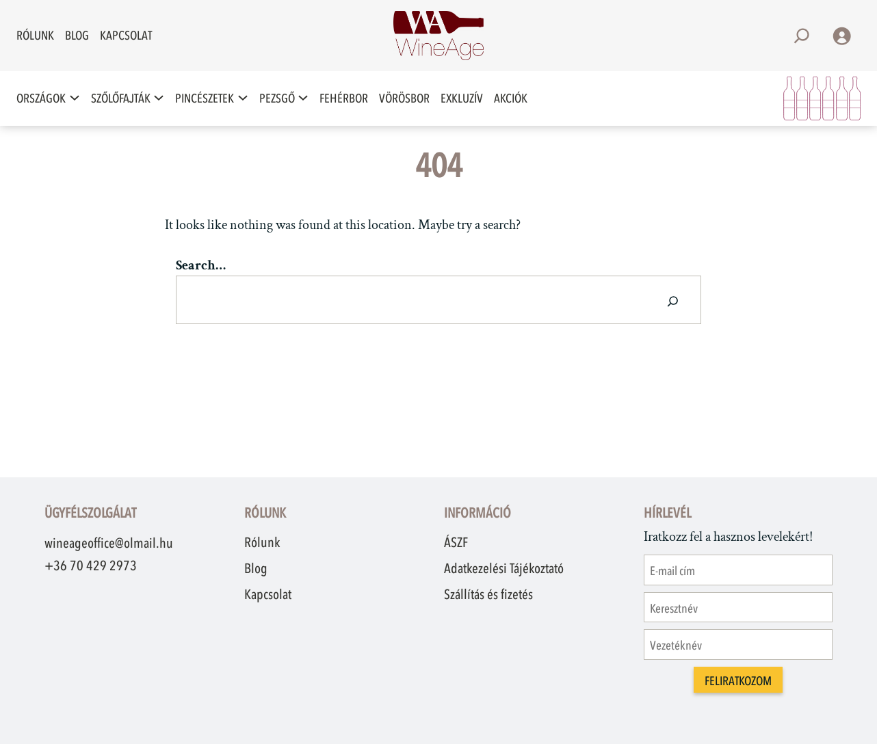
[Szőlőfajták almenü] (158, 98)
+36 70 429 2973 (90, 565)
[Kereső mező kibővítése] (801, 36)
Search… (201, 265)
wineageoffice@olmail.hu (108, 543)
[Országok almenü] (74, 98)
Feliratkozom (738, 681)
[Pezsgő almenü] (303, 98)
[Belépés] (841, 35)
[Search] (673, 300)
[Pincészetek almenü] (242, 98)
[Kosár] (822, 98)
